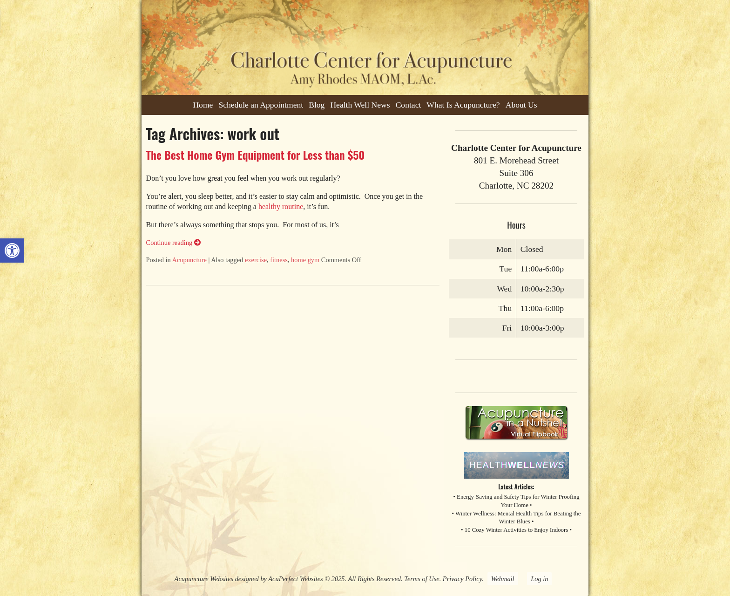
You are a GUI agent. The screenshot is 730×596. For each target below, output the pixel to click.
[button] (12, 250)
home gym (305, 260)
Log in (539, 578)
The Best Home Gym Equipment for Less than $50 (255, 154)
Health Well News (360, 104)
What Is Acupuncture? (463, 104)
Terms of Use (421, 578)
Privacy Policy (462, 578)
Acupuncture (189, 260)
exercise (256, 260)
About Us (521, 104)
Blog (316, 104)
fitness (279, 260)
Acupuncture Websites (204, 578)
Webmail (502, 578)
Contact (408, 104)
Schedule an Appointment (260, 104)
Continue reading (173, 242)
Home (203, 104)
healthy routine (280, 206)
